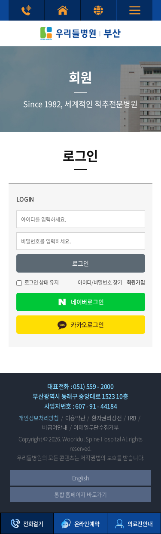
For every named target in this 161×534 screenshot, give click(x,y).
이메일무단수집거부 (95, 427)
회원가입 (136, 282)
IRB (132, 418)
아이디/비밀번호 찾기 (100, 282)
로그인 (80, 263)
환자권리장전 (106, 418)
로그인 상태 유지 (41, 282)
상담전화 (26, 10)
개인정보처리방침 (38, 418)
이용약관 (75, 418)
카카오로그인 (80, 325)
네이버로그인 (80, 302)
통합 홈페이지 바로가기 (63, 10)
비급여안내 (54, 427)
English (98, 10)
